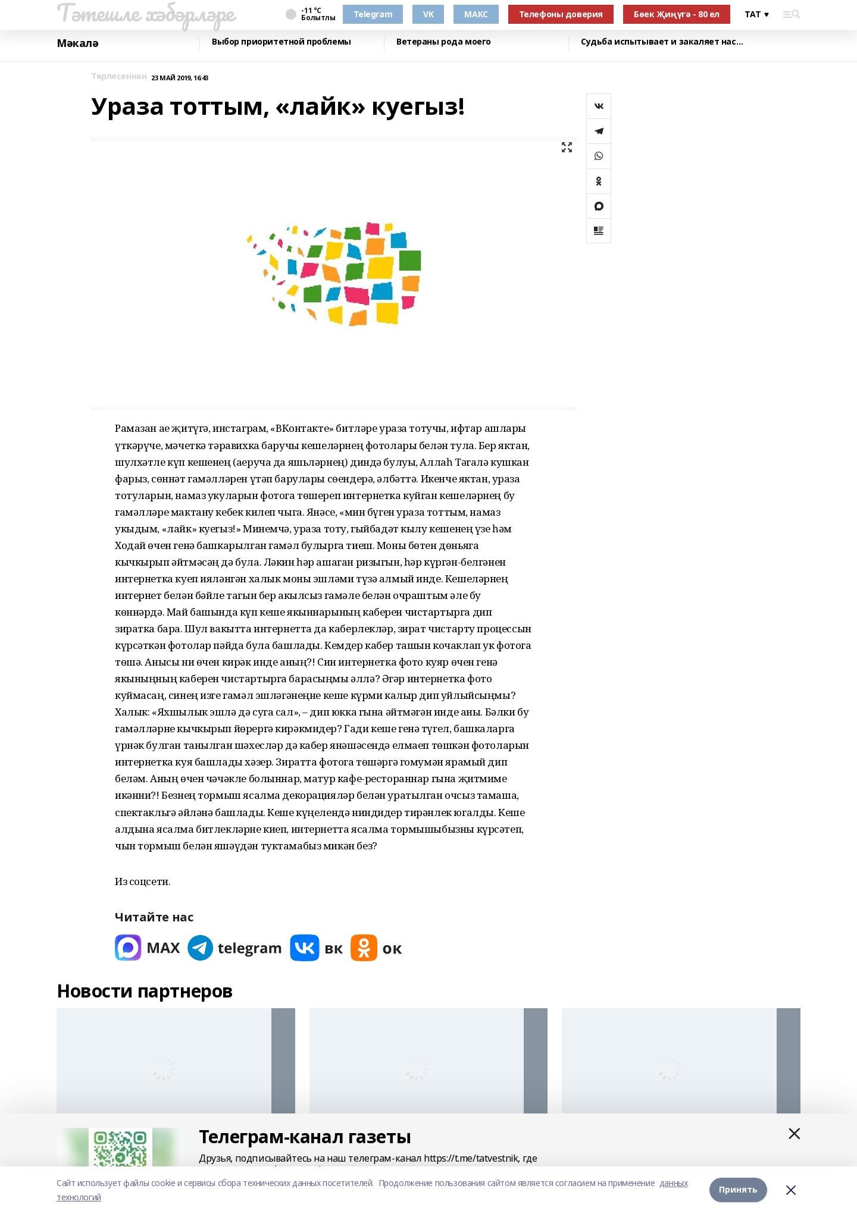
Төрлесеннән (118, 76)
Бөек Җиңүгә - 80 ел (677, 14)
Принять (738, 1190)
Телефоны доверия (561, 14)
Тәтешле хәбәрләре (145, 12)
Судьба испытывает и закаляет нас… (662, 42)
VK (428, 14)
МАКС (475, 14)
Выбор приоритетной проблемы (281, 42)
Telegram (373, 14)
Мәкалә (77, 43)
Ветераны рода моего (443, 42)
